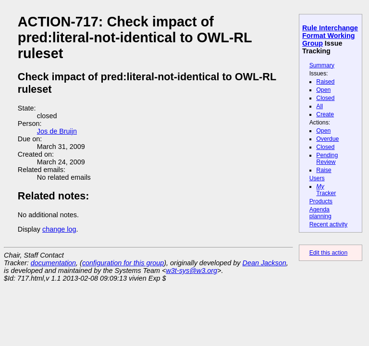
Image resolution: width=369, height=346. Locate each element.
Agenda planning (320, 213)
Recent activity (328, 224)
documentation (53, 263)
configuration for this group (123, 263)
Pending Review (327, 158)
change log (59, 229)
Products (320, 201)
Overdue (327, 139)
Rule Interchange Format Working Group (330, 35)
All (319, 106)
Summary (321, 65)
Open (323, 89)
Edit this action (328, 252)
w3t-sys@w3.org (191, 270)
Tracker (326, 190)
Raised (325, 81)
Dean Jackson (264, 263)
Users (317, 178)
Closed (325, 98)
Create (325, 114)
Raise (323, 170)
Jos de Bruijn (57, 131)
